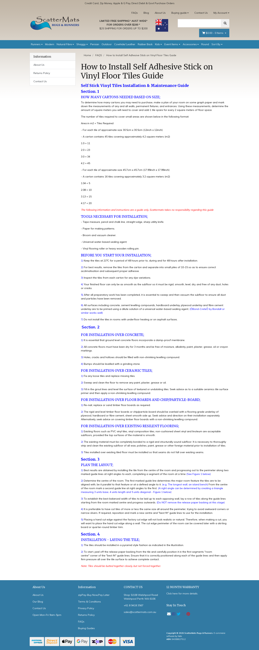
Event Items (171, 44)
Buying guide (179, 12)
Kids (157, 44)
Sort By (216, 44)
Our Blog (38, 601)
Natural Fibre (64, 44)
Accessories (190, 44)
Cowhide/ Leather (124, 44)
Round (205, 44)
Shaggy (81, 44)
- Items (213, 33)
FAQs (134, 12)
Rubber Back (145, 44)
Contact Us (201, 12)
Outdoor (107, 44)
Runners (35, 44)
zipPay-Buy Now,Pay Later (94, 595)
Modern (49, 44)
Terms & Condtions (89, 601)
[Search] (199, 23)
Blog (146, 12)
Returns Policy (41, 73)
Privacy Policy (86, 608)
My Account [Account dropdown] (220, 12)
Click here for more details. (182, 593)
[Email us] (169, 614)
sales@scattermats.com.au (140, 612)
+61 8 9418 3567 (133, 605)
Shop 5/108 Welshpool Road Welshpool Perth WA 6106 (141, 596)
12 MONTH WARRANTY (182, 587)
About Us (160, 12)
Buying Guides (86, 628)
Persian (94, 44)
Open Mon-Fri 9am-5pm (47, 615)
